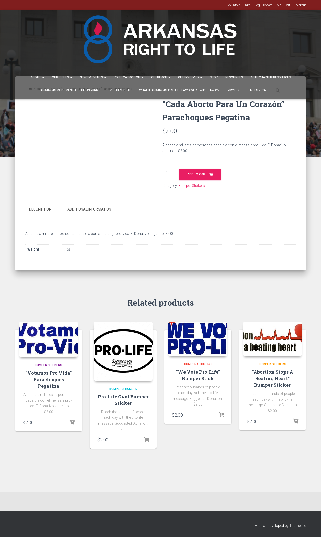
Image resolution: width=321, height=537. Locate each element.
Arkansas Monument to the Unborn (69, 90)
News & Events (93, 77)
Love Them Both (118, 90)
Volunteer (233, 5)
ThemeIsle (297, 525)
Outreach (160, 77)
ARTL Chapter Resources (271, 77)
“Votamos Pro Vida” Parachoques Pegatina (48, 379)
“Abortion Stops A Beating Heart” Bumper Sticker (272, 378)
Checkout (299, 5)
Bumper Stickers (191, 186)
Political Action (128, 77)
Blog (257, 5)
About (37, 77)
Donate (267, 5)
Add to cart (197, 174)
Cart (287, 5)
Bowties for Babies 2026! (247, 90)
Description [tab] (40, 209)
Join (278, 5)
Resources (234, 77)
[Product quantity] (168, 173)
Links (246, 5)
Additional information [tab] (89, 209)
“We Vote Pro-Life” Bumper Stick (198, 375)
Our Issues (62, 77)
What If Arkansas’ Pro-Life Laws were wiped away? (179, 90)
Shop (214, 77)
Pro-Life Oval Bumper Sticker (123, 399)
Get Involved (190, 77)
